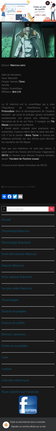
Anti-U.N (16, 91)
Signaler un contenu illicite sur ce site (28, 426)
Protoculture (7, 111)
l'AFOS (4, 155)
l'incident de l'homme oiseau (24, 158)
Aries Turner (32, 135)
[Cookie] (6, 425)
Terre (21, 81)
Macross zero (17, 65)
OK (51, 209)
